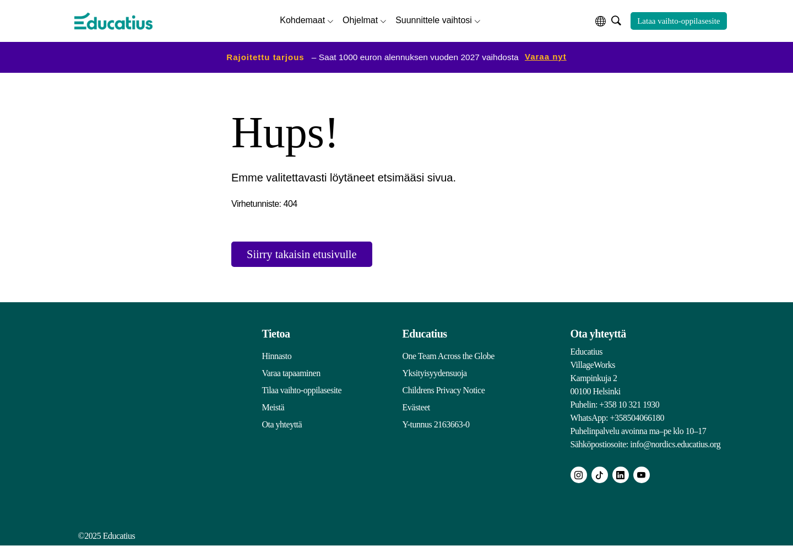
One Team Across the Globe (449, 356)
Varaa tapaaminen (291, 373)
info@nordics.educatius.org (675, 444)
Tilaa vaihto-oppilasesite (302, 390)
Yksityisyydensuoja (435, 373)
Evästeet (416, 408)
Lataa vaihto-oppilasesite (678, 20)
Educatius (425, 334)
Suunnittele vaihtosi (433, 19)
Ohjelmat (360, 19)
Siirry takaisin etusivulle (308, 254)
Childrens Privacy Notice (444, 390)
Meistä (273, 408)
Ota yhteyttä (282, 425)
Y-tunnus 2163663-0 (436, 425)
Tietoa (276, 334)
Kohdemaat (302, 19)
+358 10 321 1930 (629, 405)
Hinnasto (277, 356)
